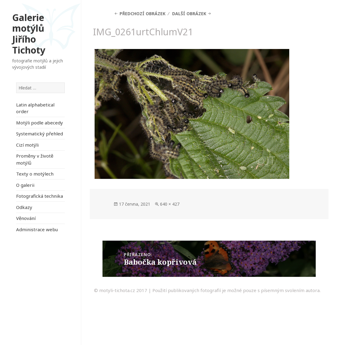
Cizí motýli (27, 145)
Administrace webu (37, 229)
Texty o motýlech (35, 174)
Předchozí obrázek (142, 13)
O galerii (25, 185)
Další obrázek (189, 13)
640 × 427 (169, 204)
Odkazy (24, 207)
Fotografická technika (39, 196)
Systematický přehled (39, 134)
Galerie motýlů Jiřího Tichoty (28, 33)
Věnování (26, 218)
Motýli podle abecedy (39, 123)
